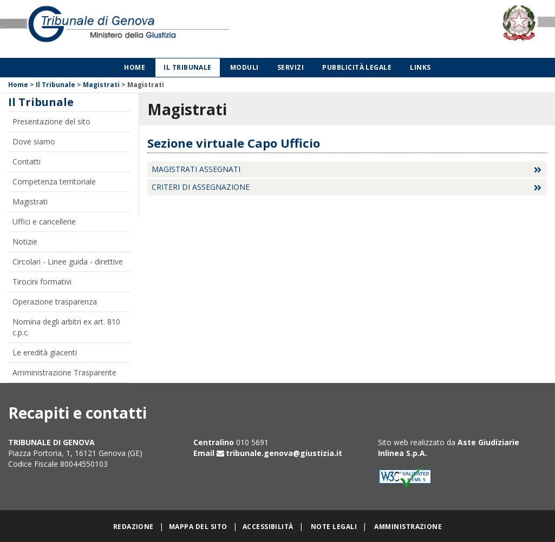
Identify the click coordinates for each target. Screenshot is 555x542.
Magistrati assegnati (196, 169)
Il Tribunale (188, 67)
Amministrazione (408, 526)
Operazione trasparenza (54, 301)
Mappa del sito (198, 526)
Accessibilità (268, 526)
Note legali (334, 526)
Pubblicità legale (356, 67)
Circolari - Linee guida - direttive (67, 261)
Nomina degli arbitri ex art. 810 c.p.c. (66, 327)
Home (134, 67)
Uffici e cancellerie (44, 221)
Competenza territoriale (54, 181)
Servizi (290, 67)
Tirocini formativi (41, 281)
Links (420, 67)
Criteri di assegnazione (201, 187)
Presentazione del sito (51, 121)
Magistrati (101, 84)
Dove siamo (33, 141)
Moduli (244, 67)
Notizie (24, 241)
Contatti (26, 161)
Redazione (133, 526)
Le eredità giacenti (44, 352)
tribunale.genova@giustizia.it (284, 453)
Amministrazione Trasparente (64, 372)
